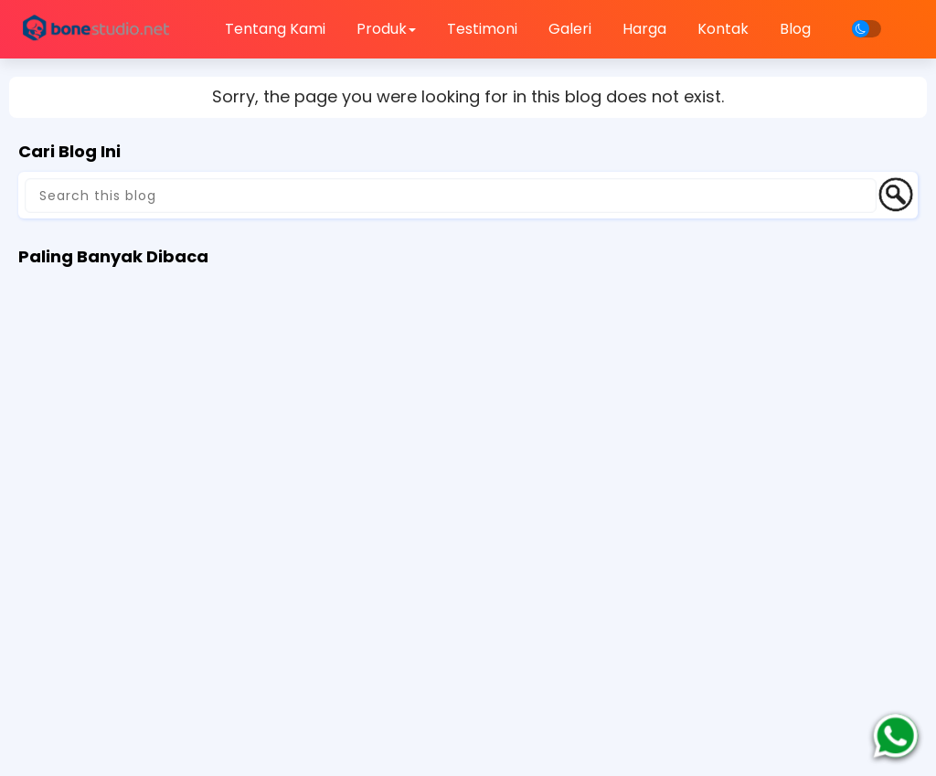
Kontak (723, 28)
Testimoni (482, 28)
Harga (644, 28)
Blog (795, 28)
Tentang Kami (275, 28)
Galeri (569, 28)
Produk (386, 28)
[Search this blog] (451, 195)
